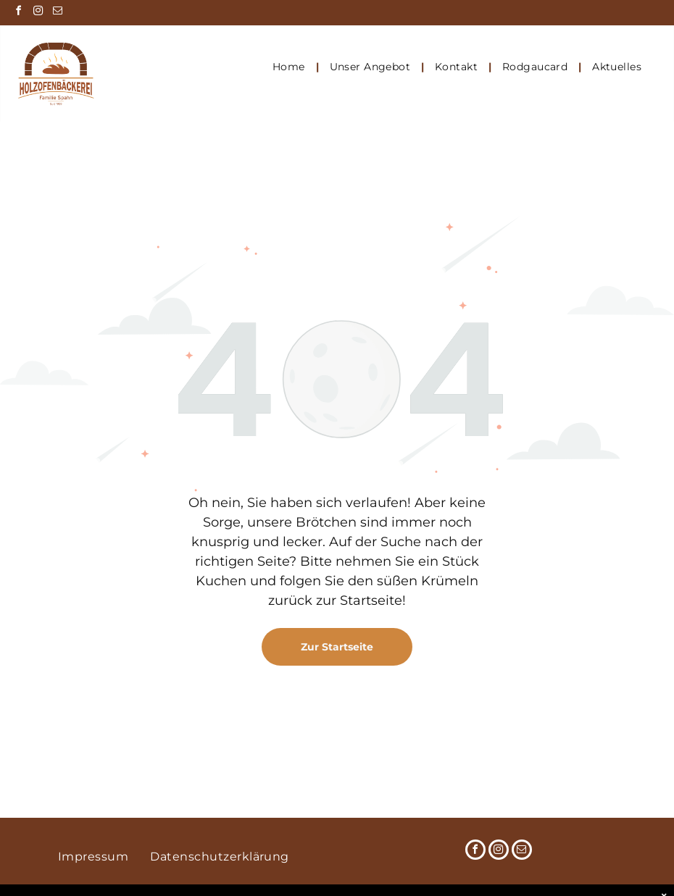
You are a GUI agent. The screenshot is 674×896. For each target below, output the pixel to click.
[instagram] (37, 13)
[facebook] (18, 13)
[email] (57, 13)
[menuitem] (290, 66)
